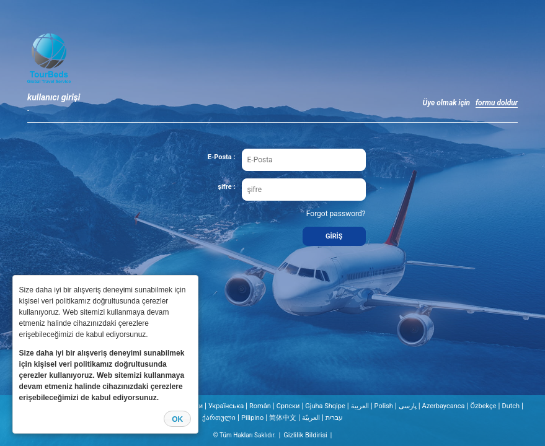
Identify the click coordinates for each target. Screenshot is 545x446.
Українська (226, 406)
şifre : (226, 187)
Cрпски (288, 406)
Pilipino (252, 418)
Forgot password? (336, 213)
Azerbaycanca (443, 406)
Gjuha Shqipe (325, 406)
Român (260, 406)
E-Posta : (222, 157)
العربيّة (311, 418)
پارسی (408, 406)
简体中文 (282, 418)
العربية (360, 406)
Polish (383, 406)
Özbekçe (483, 406)
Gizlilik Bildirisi (305, 435)
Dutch (511, 406)
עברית (334, 418)
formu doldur (497, 102)
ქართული (219, 418)
